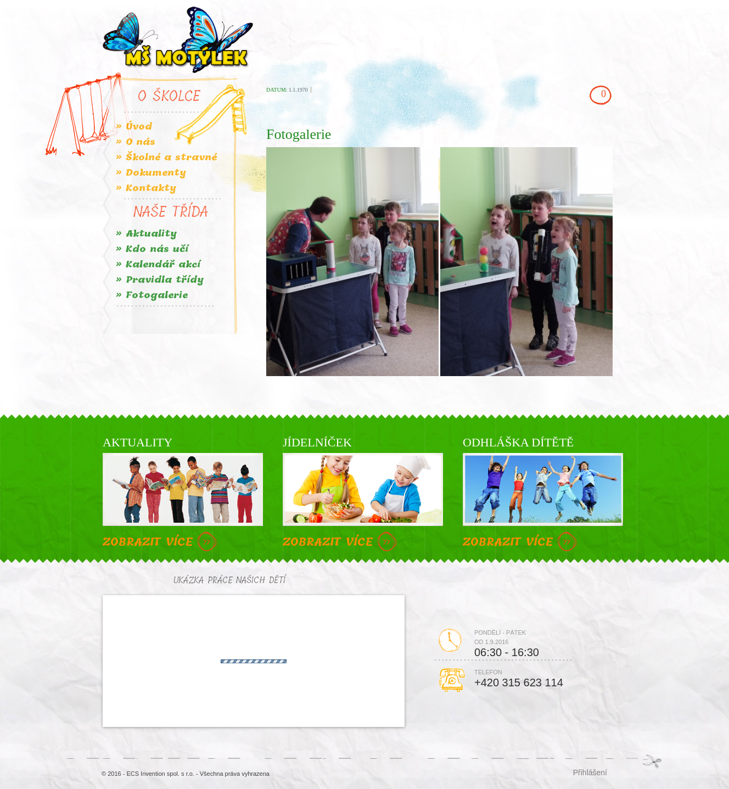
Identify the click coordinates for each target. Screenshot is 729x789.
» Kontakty (146, 188)
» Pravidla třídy (160, 279)
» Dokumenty (151, 172)
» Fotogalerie (152, 295)
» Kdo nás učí (152, 249)
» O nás (135, 142)
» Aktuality (146, 233)
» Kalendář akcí (158, 264)
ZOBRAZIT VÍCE (161, 542)
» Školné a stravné (166, 157)
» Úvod (134, 126)
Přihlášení (590, 772)
